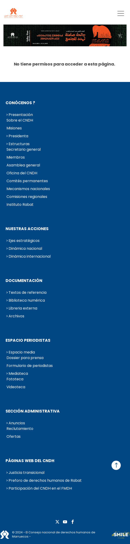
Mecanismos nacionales (28, 188)
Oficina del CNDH (21, 173)
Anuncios (17, 423)
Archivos (16, 316)
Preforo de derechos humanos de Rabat (45, 480)
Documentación (24, 280)
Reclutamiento (19, 428)
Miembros (15, 157)
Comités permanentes (27, 181)
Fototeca (14, 379)
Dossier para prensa (24, 357)
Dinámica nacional (25, 248)
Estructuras (19, 144)
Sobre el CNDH (19, 120)
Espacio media (22, 352)
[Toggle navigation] (121, 13)
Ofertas (13, 436)
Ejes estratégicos (24, 240)
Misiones (14, 128)
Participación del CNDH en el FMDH (40, 488)
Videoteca (15, 387)
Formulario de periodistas (29, 365)
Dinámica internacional (30, 256)
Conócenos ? (20, 103)
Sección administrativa (33, 411)
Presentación (21, 114)
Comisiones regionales (26, 196)
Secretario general (23, 149)
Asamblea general (23, 165)
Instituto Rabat (20, 204)
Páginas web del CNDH (30, 460)
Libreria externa (23, 308)
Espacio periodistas (28, 340)
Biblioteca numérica (27, 300)
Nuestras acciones (27, 228)
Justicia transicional (26, 472)
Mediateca (18, 373)
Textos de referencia (27, 292)
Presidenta (18, 136)
